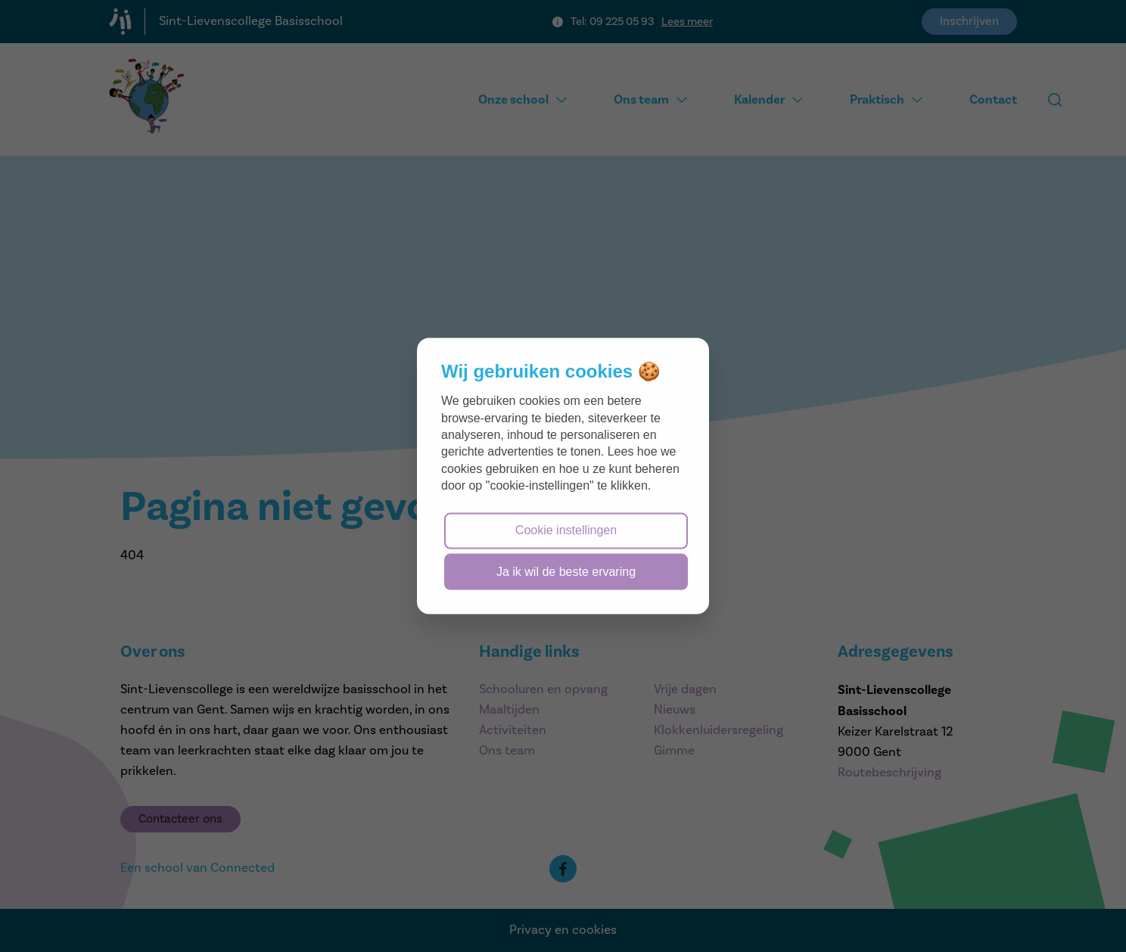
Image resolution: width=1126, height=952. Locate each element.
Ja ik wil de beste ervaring (566, 571)
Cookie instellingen (566, 530)
